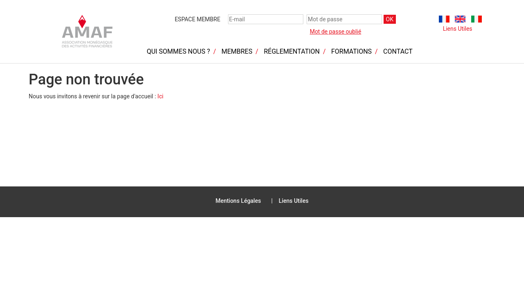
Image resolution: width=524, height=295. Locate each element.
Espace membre (197, 19)
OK (389, 19)
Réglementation (292, 51)
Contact (398, 51)
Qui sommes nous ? (178, 51)
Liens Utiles (457, 28)
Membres (236, 51)
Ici (161, 96)
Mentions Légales (238, 200)
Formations (351, 51)
